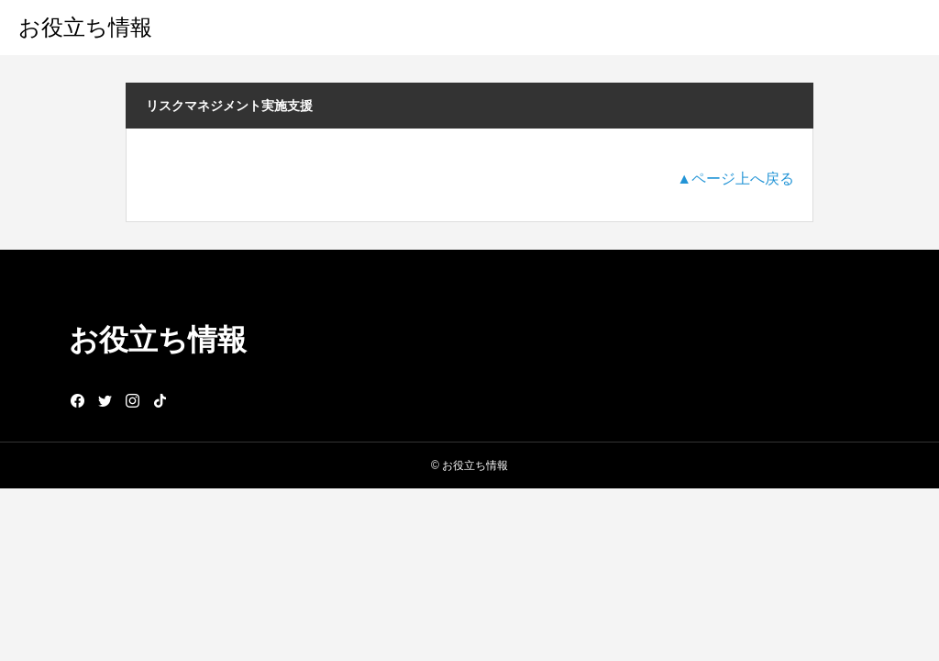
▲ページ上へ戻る (735, 178)
